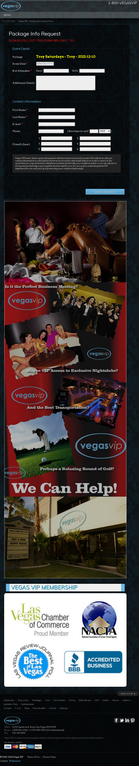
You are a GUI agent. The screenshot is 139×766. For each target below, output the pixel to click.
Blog (27, 708)
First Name (20, 110)
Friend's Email (21, 144)
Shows (115, 700)
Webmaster (15, 761)
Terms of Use (33, 757)
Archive (52, 708)
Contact (7, 708)
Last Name (19, 117)
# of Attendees (22, 71)
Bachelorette (27, 704)
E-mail (17, 124)
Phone (16, 131)
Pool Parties (59, 700)
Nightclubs (9, 700)
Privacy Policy (49, 757)
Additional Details (23, 83)
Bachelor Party (11, 704)
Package (17, 57)
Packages (37, 700)
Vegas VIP (23, 21)
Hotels (105, 700)
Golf (97, 700)
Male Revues (85, 700)
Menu (7, 15)
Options (127, 700)
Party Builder (39, 708)
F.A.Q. (18, 708)
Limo (47, 700)
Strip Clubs (23, 700)
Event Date (20, 63)
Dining (72, 700)
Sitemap (64, 708)
